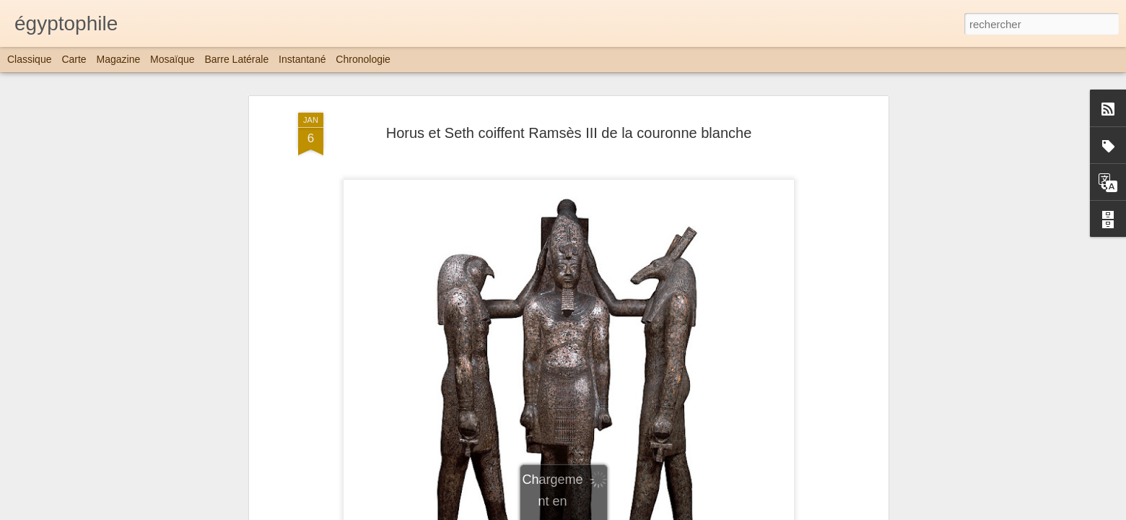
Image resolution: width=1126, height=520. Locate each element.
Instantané (302, 59)
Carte (73, 59)
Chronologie (363, 59)
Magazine (119, 59)
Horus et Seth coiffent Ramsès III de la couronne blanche (569, 133)
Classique (29, 59)
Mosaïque (172, 59)
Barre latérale (236, 59)
